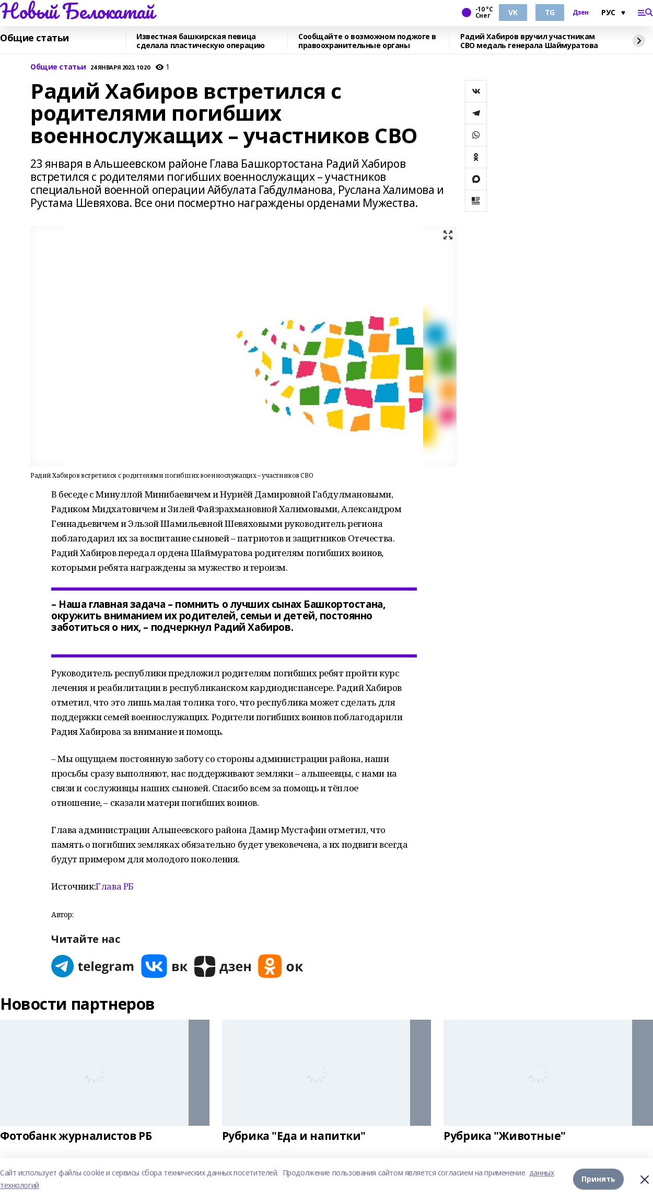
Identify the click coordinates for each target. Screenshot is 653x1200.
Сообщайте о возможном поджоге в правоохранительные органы (367, 41)
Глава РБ (115, 886)
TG (550, 12)
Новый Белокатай (77, 11)
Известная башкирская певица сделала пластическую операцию (200, 41)
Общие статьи (34, 38)
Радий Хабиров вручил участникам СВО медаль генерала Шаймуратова (529, 41)
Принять (598, 1179)
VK (512, 12)
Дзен (581, 12)
